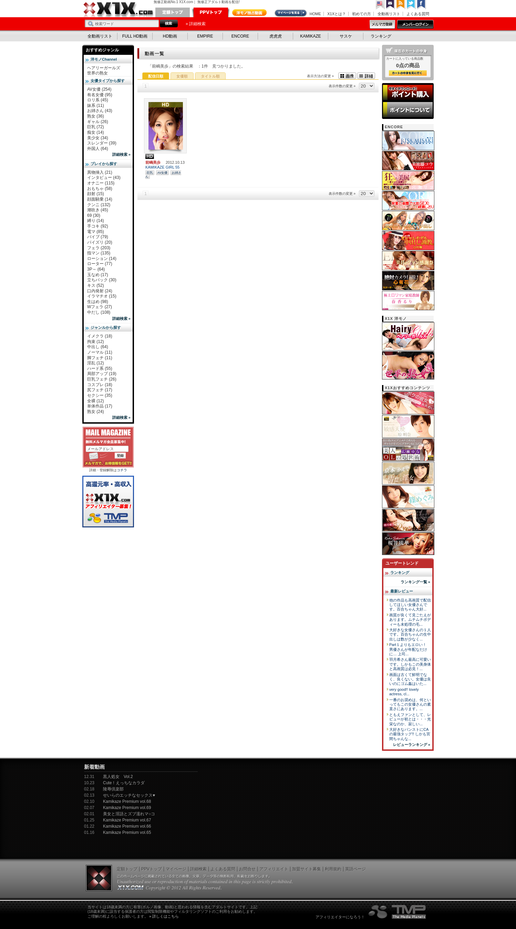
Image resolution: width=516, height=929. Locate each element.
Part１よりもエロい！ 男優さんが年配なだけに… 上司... (408, 649)
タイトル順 (210, 76)
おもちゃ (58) (99, 188)
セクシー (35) (99, 395)
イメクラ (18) (99, 336)
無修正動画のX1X (118, 9)
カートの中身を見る (408, 73)
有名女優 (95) (99, 94)
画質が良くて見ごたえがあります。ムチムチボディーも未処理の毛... (410, 619)
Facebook (421, 4)
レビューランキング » (411, 745)
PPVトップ (211, 12)
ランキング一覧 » (415, 582)
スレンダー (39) (101, 143)
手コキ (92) (97, 226)
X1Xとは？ (336, 14)
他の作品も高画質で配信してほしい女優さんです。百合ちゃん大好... (410, 605)
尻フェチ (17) (99, 389)
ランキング (381, 36)
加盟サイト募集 (306, 869)
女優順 (182, 76)
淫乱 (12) (95, 363)
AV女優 (162, 172)
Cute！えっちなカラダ (124, 782)
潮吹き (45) (97, 210)
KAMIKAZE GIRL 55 (162, 167)
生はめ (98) (97, 301)
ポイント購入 (408, 92)
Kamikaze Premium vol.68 (127, 801)
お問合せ (247, 869)
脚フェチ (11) (99, 357)
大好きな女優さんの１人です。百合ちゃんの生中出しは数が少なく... (410, 634)
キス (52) (95, 285)
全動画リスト (389, 14)
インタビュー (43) (104, 177)
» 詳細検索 (196, 23)
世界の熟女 (97, 73)
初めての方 (361, 14)
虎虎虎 (275, 36)
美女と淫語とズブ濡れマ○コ (129, 813)
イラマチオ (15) (101, 296)
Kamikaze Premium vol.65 (127, 832)
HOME (315, 14)
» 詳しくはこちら (164, 916)
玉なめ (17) (97, 274)
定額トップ (172, 12)
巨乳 (150, 172)
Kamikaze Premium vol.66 (127, 826)
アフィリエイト (273, 869)
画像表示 (347, 75)
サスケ (346, 36)
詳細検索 (198, 869)
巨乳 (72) (95, 126)
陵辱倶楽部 (113, 789)
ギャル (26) (97, 121)
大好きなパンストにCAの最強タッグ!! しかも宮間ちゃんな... (409, 734)
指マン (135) (98, 253)
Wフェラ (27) (99, 306)
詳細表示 (366, 75)
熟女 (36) (95, 116)
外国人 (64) (97, 148)
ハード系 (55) (99, 368)
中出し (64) (97, 346)
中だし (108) (98, 312)
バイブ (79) (97, 236)
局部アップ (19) (101, 373)
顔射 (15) (95, 193)
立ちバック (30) (101, 279)
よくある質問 (417, 14)
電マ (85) (95, 231)
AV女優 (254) (99, 89)
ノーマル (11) (99, 352)
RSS (401, 4)
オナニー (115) (100, 183)
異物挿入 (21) (99, 172)
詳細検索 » (121, 154)
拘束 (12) (95, 341)
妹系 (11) (95, 105)
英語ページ (355, 869)
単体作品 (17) (99, 406)
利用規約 (333, 869)
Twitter (411, 4)
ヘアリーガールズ (103, 67)
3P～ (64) (96, 269)
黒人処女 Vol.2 (118, 776)
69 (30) (93, 215)
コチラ (122, 470)
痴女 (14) (95, 132)
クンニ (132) (98, 204)
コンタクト (390, 4)
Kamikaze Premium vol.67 (127, 820)
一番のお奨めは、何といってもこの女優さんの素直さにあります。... (410, 704)
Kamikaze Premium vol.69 (127, 807)
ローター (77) (99, 263)
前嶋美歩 (153, 162)
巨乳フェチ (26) (101, 379)
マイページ (291, 13)
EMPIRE (205, 36)
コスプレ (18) (99, 384)
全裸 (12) (95, 400)
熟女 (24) (95, 411)
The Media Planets (397, 912)
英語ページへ (380, 4)
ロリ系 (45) (97, 100)
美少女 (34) (97, 137)
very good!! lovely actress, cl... (404, 691)
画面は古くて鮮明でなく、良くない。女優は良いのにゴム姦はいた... (410, 679)
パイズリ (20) (99, 242)
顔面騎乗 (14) (99, 199)
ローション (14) (101, 258)
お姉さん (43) (99, 110)
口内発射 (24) (99, 291)
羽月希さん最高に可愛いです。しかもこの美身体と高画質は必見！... (410, 664)
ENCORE (240, 36)
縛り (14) (95, 220)
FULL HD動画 (135, 36)
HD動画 (170, 36)
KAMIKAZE (310, 36)
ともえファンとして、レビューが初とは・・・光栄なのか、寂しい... (410, 719)
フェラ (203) (98, 247)
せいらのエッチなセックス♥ (129, 795)
